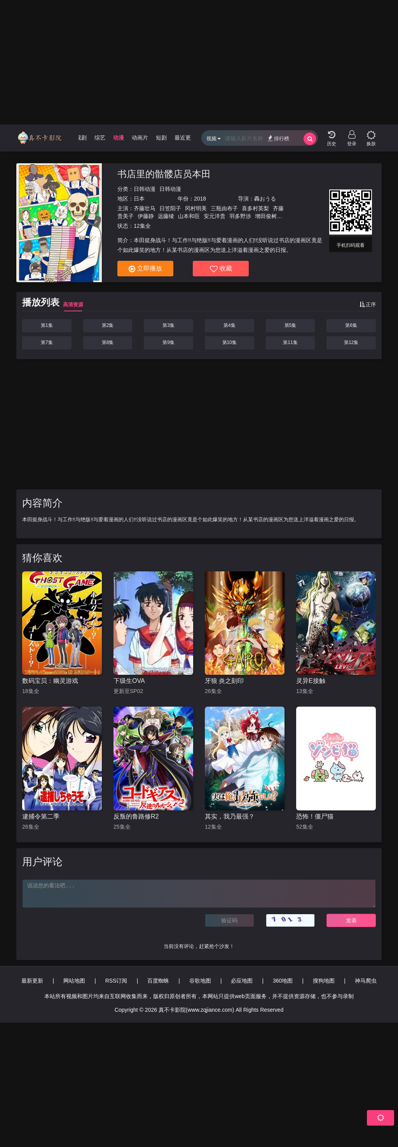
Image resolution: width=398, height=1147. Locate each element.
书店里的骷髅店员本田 (164, 174)
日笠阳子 (170, 208)
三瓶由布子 (224, 208)
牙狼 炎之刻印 (224, 680)
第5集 (291, 325)
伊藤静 (146, 216)
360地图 (283, 981)
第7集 (47, 342)
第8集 (108, 342)
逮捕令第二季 (40, 816)
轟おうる (265, 199)
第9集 (168, 342)
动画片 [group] (140, 137)
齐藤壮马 (144, 208)
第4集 (229, 325)
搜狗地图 (324, 981)
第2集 (108, 325)
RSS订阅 (116, 981)
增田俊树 (266, 216)
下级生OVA (129, 680)
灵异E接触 (310, 680)
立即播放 (145, 269)
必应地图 (242, 981)
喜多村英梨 (255, 208)
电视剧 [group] (78, 137)
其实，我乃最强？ (230, 816)
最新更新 (32, 981)
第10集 (229, 342)
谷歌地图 (200, 981)
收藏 (221, 269)
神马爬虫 (366, 981)
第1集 (47, 325)
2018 (200, 199)
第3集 (168, 325)
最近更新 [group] (185, 137)
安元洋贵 (214, 216)
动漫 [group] (118, 137)
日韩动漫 (144, 189)
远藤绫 (166, 216)
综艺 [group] (99, 137)
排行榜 (278, 138)
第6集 (351, 325)
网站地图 (74, 981)
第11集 (290, 342)
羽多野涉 (240, 216)
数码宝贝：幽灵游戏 (50, 680)
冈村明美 (196, 208)
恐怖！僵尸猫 (314, 816)
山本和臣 (189, 216)
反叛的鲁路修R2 (136, 816)
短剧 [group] (161, 137)
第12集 (351, 342)
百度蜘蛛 (158, 981)
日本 (139, 199)
